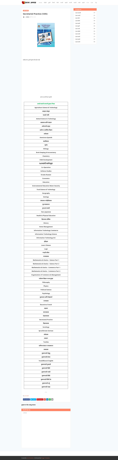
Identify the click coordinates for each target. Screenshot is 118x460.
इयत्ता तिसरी (85, 20)
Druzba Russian (46, 175)
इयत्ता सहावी (85, 39)
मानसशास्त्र (46, 256)
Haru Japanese (46, 212)
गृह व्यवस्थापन (46, 204)
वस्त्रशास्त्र (46, 349)
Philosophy (46, 282)
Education (46, 182)
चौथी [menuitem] (58, 2)
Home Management (46, 227)
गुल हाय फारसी (46, 208)
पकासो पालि (46, 115)
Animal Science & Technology (46, 119)
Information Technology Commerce (46, 230)
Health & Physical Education (45, 215)
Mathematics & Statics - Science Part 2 (46, 264)
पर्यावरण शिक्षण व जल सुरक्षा (46, 278)
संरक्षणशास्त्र (46, 316)
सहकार (46, 308)
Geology (46, 197)
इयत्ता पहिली (85, 31)
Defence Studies (45, 171)
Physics (45, 286)
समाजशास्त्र (46, 312)
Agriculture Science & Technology (46, 107)
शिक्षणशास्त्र (46, 323)
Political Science (46, 290)
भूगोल (45, 145)
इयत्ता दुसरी (85, 26)
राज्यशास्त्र (45, 301)
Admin (27, 17)
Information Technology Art (46, 238)
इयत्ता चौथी (85, 18)
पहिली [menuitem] (45, 2)
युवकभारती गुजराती (46, 364)
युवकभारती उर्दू (46, 383)
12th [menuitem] (92, 2)
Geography (46, 193)
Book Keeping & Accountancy (46, 152)
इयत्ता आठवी (85, 15)
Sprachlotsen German (46, 331)
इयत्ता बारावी (26, 395)
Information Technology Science (46, 234)
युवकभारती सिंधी (46, 375)
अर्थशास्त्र (46, 134)
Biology (46, 149)
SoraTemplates (30, 458)
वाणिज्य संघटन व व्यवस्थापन (46, 345)
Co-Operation (46, 167)
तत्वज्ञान (46, 338)
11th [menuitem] (87, 2)
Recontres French (46, 304)
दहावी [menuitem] (83, 2)
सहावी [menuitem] (66, 2)
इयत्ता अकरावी (85, 12)
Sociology (46, 327)
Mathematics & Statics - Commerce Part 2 (46, 271)
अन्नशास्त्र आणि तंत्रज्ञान (46, 122)
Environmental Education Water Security (46, 186)
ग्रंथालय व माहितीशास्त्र (46, 200)
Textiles (46, 342)
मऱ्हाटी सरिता (46, 252)
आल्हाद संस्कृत (46, 111)
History (45, 223)
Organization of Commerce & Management (46, 275)
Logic (46, 249)
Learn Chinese (46, 245)
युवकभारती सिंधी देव (46, 379)
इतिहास (46, 241)
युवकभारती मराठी (46, 372)
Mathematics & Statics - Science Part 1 (46, 260)
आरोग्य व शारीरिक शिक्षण (46, 130)
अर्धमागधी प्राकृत (46, 126)
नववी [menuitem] (79, 2)
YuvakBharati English (46, 361)
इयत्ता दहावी (85, 23)
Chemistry (46, 156)
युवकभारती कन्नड (46, 387)
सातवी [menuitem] (70, 2)
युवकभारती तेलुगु (46, 353)
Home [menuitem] (40, 2)
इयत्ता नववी (85, 28)
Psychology (46, 293)
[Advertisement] (46, 54)
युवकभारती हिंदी (46, 368)
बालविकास (46, 141)
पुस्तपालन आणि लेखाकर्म (46, 297)
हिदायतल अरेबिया (46, 219)
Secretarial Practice (46, 319)
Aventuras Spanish (46, 137)
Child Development (46, 160)
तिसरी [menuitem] (53, 2)
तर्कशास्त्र (46, 334)
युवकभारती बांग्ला (46, 357)
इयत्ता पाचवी (85, 34)
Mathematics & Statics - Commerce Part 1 (46, 267)
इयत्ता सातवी (85, 41)
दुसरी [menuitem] (49, 2)
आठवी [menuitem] (75, 2)
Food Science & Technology (46, 189)
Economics (46, 178)
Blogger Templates (45, 458)
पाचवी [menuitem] (61, 2)
